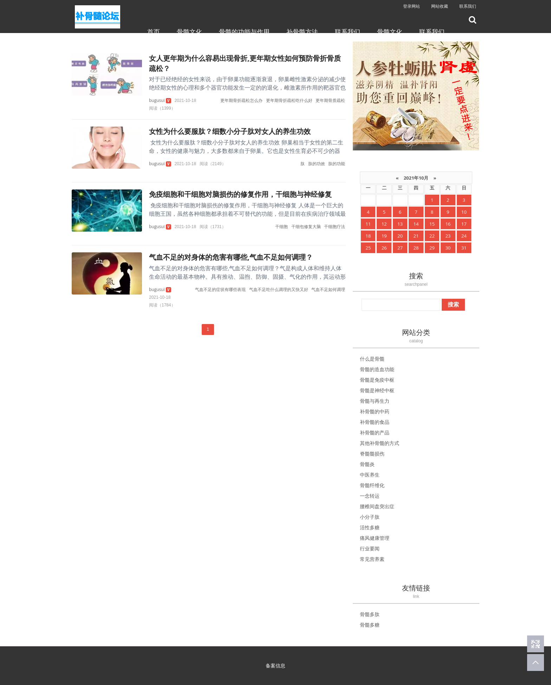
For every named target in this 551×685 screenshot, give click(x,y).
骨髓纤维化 (372, 485)
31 (464, 248)
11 (368, 224)
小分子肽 (370, 516)
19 (384, 236)
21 (416, 236)
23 (447, 236)
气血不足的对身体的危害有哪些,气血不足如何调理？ (231, 257)
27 (400, 248)
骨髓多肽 (370, 614)
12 (384, 224)
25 (368, 248)
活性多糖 (370, 527)
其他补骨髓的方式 (379, 443)
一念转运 (370, 495)
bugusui (157, 100)
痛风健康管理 (374, 538)
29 (432, 248)
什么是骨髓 (372, 358)
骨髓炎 (367, 464)
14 (416, 224)
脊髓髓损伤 (372, 453)
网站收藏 (439, 6)
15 (432, 224)
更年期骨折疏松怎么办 (241, 100)
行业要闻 (370, 548)
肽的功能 (336, 164)
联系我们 (467, 6)
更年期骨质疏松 (330, 100)
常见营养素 (372, 559)
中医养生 (370, 474)
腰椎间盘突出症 (377, 506)
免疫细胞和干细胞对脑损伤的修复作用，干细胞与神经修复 (240, 194)
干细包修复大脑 (306, 227)
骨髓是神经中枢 (377, 390)
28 (416, 248)
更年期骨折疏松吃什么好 (289, 100)
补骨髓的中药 (374, 411)
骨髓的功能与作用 (244, 31)
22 (432, 236)
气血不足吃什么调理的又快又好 (278, 289)
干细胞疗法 (334, 227)
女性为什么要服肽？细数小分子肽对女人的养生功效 (230, 131)
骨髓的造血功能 (377, 369)
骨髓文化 (189, 31)
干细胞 (281, 227)
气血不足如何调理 (328, 289)
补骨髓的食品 (374, 422)
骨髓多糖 (370, 624)
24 (464, 236)
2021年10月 (415, 178)
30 (447, 248)
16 (447, 224)
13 (400, 224)
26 (384, 248)
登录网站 (411, 6)
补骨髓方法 (302, 31)
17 (464, 224)
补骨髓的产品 (374, 432)
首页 (153, 31)
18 (368, 236)
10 (464, 212)
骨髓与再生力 (374, 401)
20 (400, 236)
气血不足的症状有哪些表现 (220, 289)
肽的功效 (316, 164)
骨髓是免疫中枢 (377, 379)
